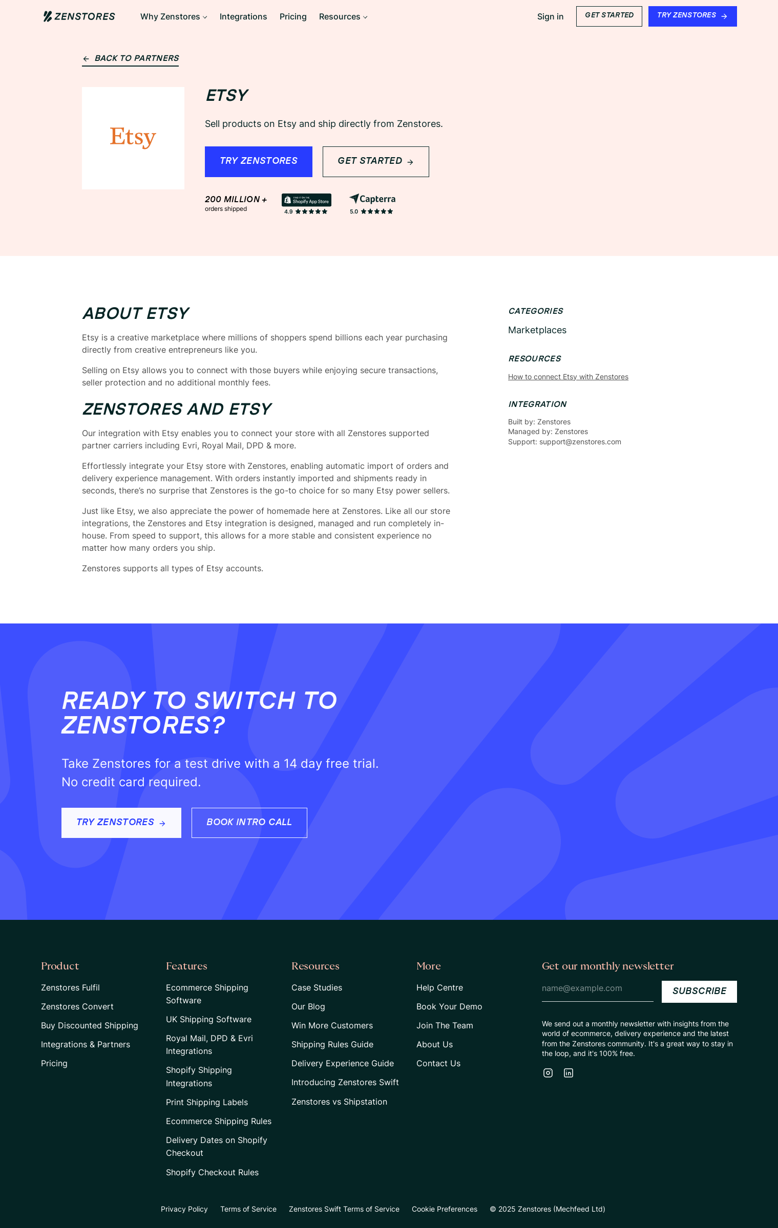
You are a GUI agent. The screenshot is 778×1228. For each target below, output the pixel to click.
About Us (434, 1044)
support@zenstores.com (580, 441)
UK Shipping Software (208, 1019)
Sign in (550, 16)
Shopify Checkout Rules (212, 1172)
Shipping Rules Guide (332, 1044)
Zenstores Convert (77, 1006)
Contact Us (438, 1063)
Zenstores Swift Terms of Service (344, 1208)
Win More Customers (332, 1025)
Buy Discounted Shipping (89, 1025)
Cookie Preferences (444, 1208)
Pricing (54, 1063)
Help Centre (439, 987)
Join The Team (444, 1025)
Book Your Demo (449, 1006)
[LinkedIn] (568, 1073)
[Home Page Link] (79, 16)
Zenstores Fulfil (70, 987)
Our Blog (308, 1006)
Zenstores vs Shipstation (339, 1101)
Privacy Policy (184, 1208)
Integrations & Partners (85, 1044)
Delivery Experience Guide (342, 1063)
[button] (174, 16)
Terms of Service (248, 1208)
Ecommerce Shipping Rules (218, 1121)
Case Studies (316, 987)
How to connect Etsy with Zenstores (568, 376)
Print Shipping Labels (207, 1102)
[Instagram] (548, 1073)
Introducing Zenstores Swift (345, 1082)
